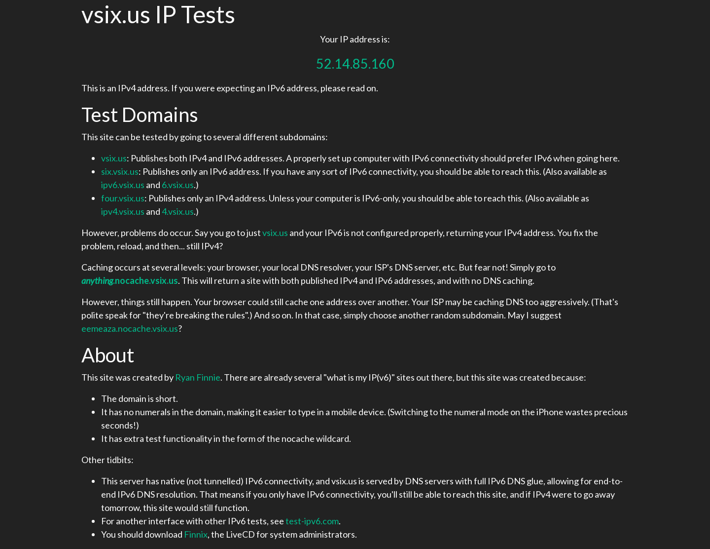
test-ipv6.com (312, 520)
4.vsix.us (178, 211)
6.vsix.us (178, 184)
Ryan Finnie (197, 377)
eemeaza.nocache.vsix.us (129, 328)
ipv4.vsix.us (122, 211)
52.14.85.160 (355, 63)
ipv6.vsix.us (122, 184)
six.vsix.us (120, 171)
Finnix (196, 534)
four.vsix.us (122, 198)
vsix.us (114, 158)
